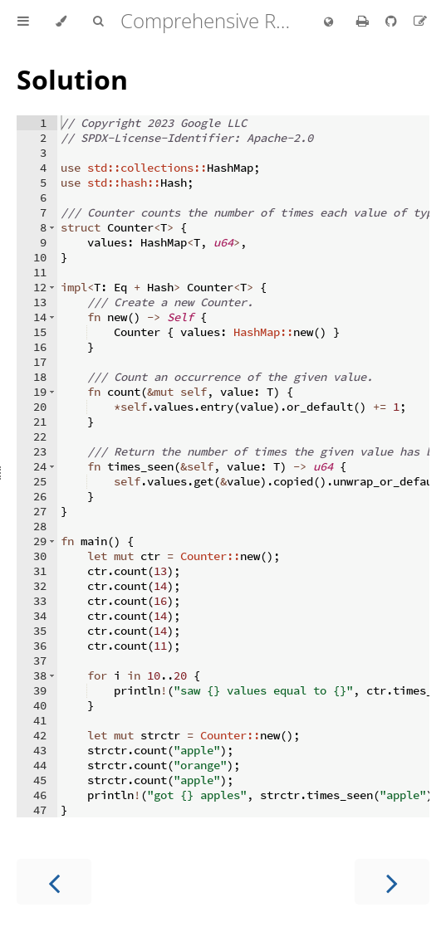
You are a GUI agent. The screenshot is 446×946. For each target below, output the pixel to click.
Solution (72, 79)
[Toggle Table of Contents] (23, 21)
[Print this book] (364, 21)
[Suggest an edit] (420, 21)
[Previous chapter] (54, 882)
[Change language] (328, 22)
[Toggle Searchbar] (98, 21)
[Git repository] (393, 21)
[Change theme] (61, 21)
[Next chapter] (392, 882)
